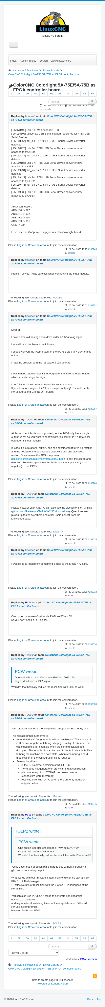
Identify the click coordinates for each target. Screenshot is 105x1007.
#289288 (92, 483)
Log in (20, 245)
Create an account (38, 245)
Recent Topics (28, 60)
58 (19, 93)
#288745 (92, 249)
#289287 (92, 409)
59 (27, 93)
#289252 (92, 305)
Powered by (43, 983)
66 (84, 93)
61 (43, 93)
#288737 (92, 105)
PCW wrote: (26, 671)
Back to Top (94, 999)
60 (35, 93)
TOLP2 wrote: (28, 831)
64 (68, 93)
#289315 (92, 539)
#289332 (92, 592)
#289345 (92, 804)
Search (43, 60)
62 (51, 93)
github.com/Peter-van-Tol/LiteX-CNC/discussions (40, 511)
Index (13, 60)
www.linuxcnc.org (61, 60)
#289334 (92, 644)
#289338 (92, 704)
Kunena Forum (59, 983)
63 (60, 93)
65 (76, 93)
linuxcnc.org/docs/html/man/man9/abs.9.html (38, 458)
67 (92, 93)
